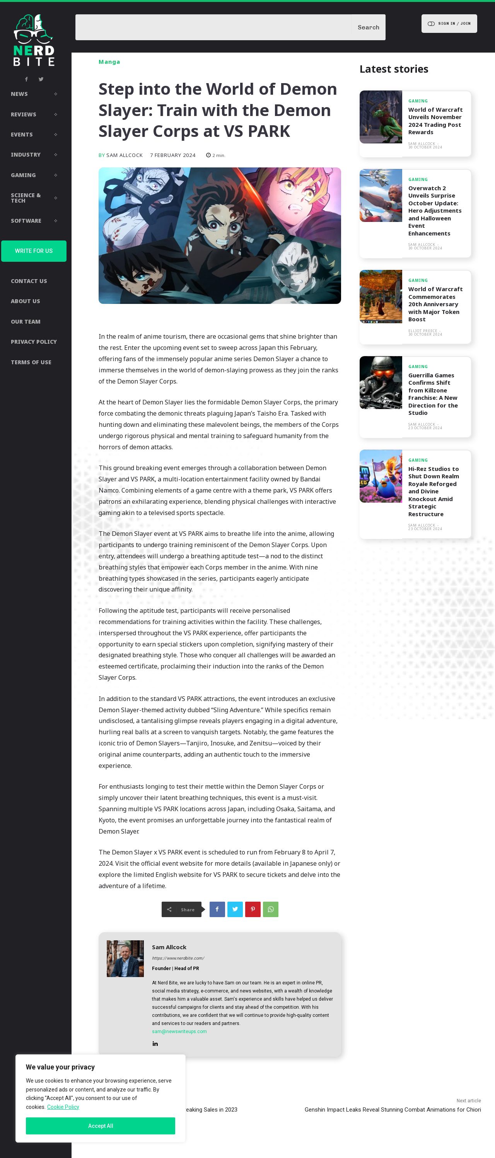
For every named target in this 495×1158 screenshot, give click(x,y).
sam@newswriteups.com (179, 1031)
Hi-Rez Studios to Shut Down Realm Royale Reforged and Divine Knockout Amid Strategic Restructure (433, 491)
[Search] (369, 27)
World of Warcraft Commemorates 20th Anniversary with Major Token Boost (435, 304)
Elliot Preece (422, 330)
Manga (109, 62)
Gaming (418, 101)
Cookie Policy (63, 1107)
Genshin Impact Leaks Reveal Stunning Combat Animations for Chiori (393, 1109)
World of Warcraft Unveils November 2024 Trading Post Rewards (435, 121)
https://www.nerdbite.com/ (178, 958)
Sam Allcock (124, 155)
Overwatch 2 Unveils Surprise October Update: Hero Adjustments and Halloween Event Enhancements (435, 210)
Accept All (100, 1126)
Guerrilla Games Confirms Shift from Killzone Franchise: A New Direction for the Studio (433, 394)
